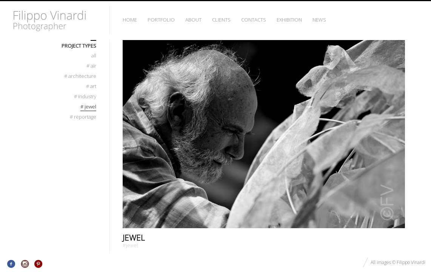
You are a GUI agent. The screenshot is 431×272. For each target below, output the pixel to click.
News (319, 19)
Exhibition (289, 19)
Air (91, 66)
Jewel (134, 237)
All (93, 56)
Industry (85, 96)
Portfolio (161, 19)
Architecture (80, 76)
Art (91, 86)
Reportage (83, 117)
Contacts (253, 19)
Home (130, 19)
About (193, 19)
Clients (221, 19)
